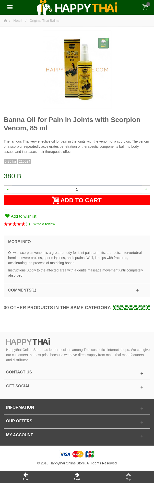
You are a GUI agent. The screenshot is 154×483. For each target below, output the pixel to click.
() (28, 224)
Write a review (44, 224)
